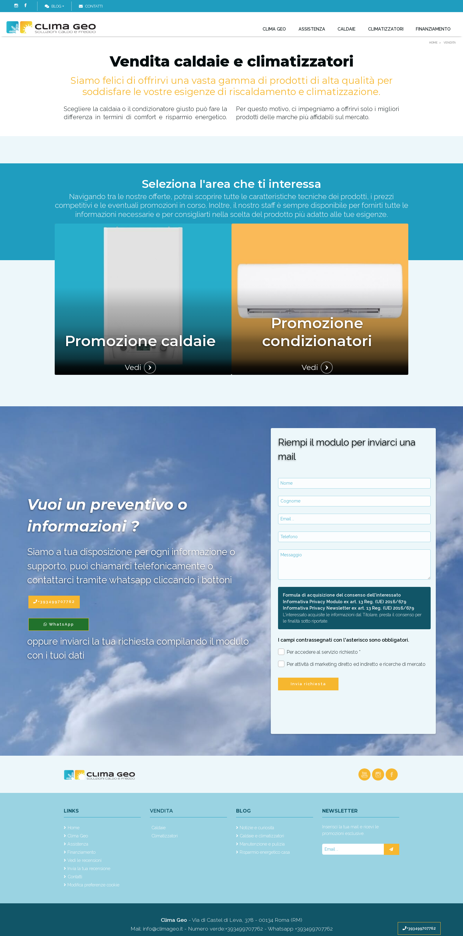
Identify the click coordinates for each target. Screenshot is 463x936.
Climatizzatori (385, 32)
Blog (53, 6)
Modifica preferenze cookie (93, 884)
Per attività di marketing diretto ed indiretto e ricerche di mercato (352, 664)
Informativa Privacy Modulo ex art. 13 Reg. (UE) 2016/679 (344, 601)
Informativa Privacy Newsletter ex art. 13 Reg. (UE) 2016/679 (348, 607)
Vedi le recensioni (84, 860)
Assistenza (311, 32)
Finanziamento (433, 32)
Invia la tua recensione (88, 868)
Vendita (161, 811)
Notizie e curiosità (257, 827)
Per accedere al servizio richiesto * (319, 652)
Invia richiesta (308, 684)
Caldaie (346, 32)
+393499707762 (419, 928)
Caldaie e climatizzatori (262, 835)
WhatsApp (59, 624)
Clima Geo (274, 32)
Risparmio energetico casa (265, 852)
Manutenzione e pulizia (262, 843)
